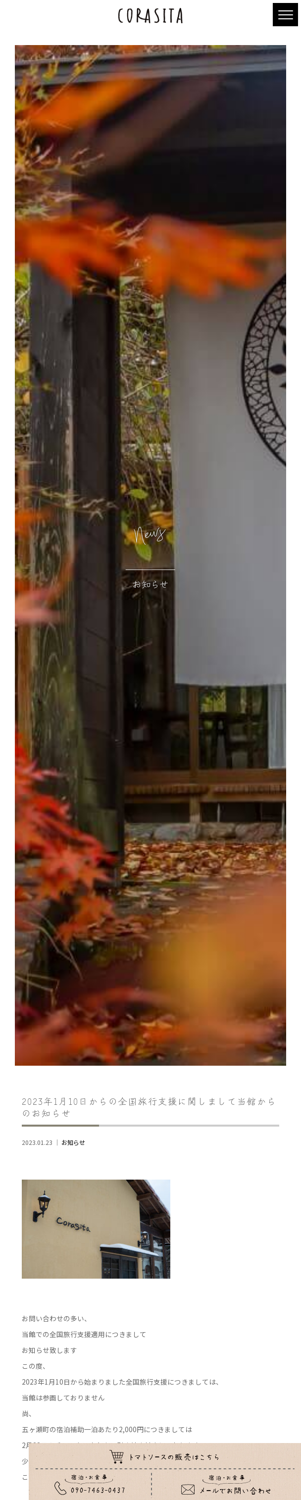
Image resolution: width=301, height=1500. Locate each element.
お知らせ (73, 1142)
